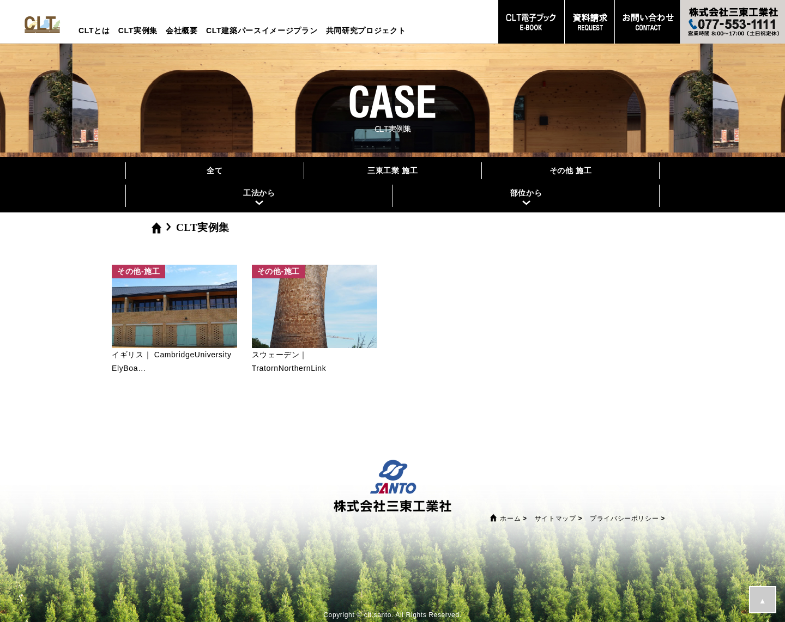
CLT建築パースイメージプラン (262, 30)
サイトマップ (555, 518)
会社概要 (182, 30)
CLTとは (94, 30)
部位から (526, 192)
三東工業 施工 (392, 170)
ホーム (510, 518)
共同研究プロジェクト (366, 30)
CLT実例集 (138, 30)
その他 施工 (571, 170)
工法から (259, 192)
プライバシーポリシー (624, 518)
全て (214, 170)
